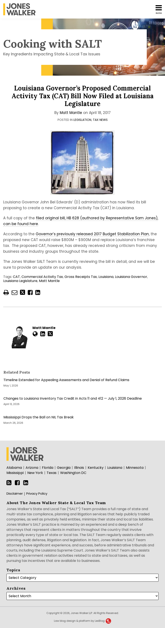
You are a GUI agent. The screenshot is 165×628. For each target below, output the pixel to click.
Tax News (100, 120)
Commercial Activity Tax (42, 276)
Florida (47, 467)
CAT (16, 276)
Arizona (32, 467)
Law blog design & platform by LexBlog (82, 621)
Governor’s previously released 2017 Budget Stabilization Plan (92, 234)
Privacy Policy (36, 493)
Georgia (63, 467)
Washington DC (73, 472)
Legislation (82, 120)
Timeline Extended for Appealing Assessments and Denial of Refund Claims (66, 380)
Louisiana (105, 276)
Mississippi (15, 472)
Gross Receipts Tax (80, 276)
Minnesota (135, 467)
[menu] (82, 9)
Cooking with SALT (52, 44)
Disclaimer (14, 493)
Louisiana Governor (131, 276)
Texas (52, 472)
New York (35, 472)
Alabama (14, 467)
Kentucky (96, 467)
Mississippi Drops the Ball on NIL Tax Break (38, 417)
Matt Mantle (71, 112)
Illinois (79, 467)
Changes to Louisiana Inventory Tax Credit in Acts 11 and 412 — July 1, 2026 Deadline (72, 398)
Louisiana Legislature (20, 280)
